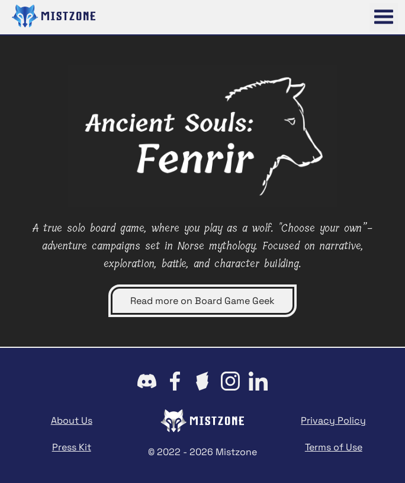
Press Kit (71, 447)
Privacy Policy (333, 420)
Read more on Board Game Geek (202, 301)
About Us (71, 420)
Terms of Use (333, 447)
